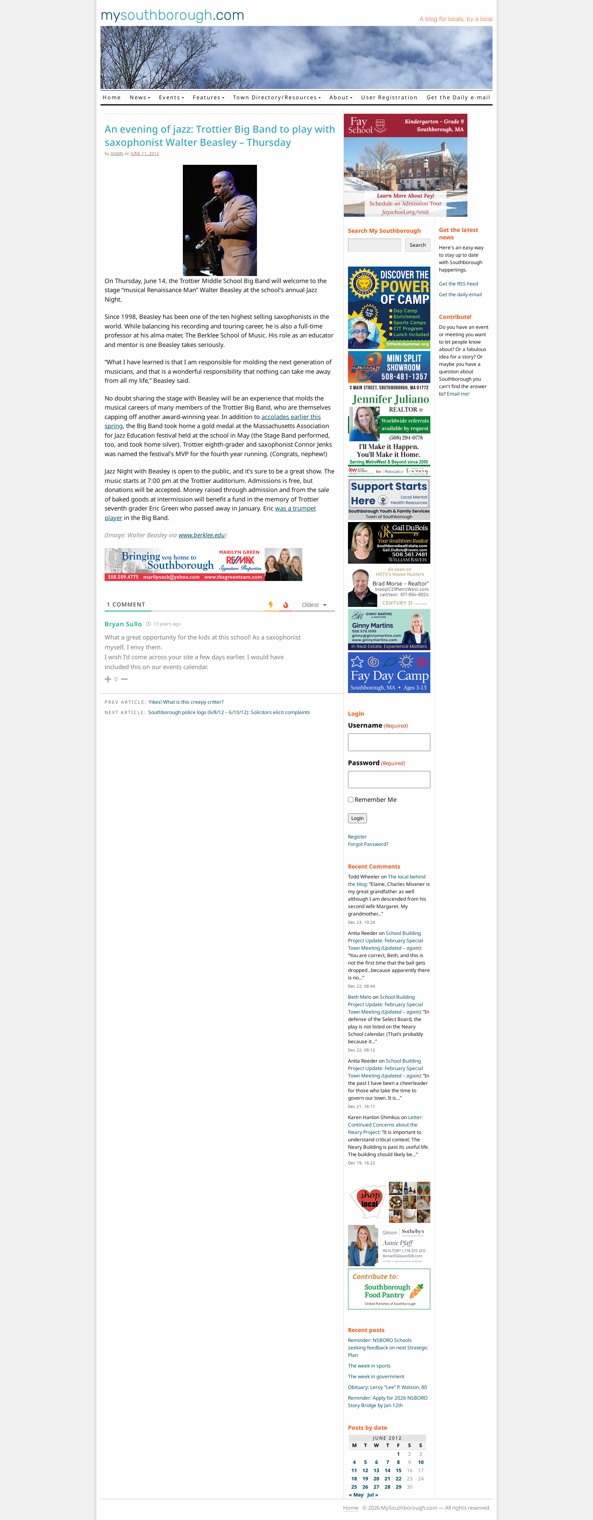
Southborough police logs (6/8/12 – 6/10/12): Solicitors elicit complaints (229, 712)
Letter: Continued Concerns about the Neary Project (385, 1125)
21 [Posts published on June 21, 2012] (387, 1478)
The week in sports (369, 1365)
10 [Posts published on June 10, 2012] (421, 1462)
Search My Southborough (384, 230)
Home (112, 97)
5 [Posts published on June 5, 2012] (365, 1462)
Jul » (372, 1494)
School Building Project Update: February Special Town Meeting (385, 940)
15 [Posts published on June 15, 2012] (399, 1470)
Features (207, 97)
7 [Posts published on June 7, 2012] (387, 1462)
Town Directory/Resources (275, 97)
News (138, 97)
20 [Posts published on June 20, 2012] (376, 1478)
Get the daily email (460, 294)
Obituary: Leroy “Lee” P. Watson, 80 (387, 1387)
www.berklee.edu (202, 535)
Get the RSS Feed (458, 283)
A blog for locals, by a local (456, 19)
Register (357, 836)
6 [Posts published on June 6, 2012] (376, 1462)
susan (116, 153)
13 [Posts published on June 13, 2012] (376, 1470)
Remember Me (376, 799)
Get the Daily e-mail (458, 97)
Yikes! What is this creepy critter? (186, 701)
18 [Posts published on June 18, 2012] (354, 1478)
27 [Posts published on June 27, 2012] (376, 1486)
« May (356, 1494)
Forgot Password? (368, 844)
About (339, 97)
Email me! (458, 393)
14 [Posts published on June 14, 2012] (387, 1470)
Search (418, 244)
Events (169, 97)
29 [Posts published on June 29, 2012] (399, 1486)
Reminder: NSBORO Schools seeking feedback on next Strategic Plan (388, 1347)
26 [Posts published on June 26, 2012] (365, 1486)
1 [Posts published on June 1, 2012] (398, 1453)
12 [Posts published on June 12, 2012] (365, 1470)
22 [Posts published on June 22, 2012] (399, 1478)
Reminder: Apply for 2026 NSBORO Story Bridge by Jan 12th (387, 1401)
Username (378, 725)
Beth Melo (359, 996)
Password (376, 763)
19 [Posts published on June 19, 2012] (365, 1478)
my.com (172, 14)
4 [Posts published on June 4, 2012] (354, 1462)
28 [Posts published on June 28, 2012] (387, 1486)
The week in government (376, 1376)
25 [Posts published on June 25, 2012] (354, 1486)
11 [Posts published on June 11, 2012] (354, 1470)
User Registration (389, 97)
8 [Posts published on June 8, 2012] (398, 1462)
